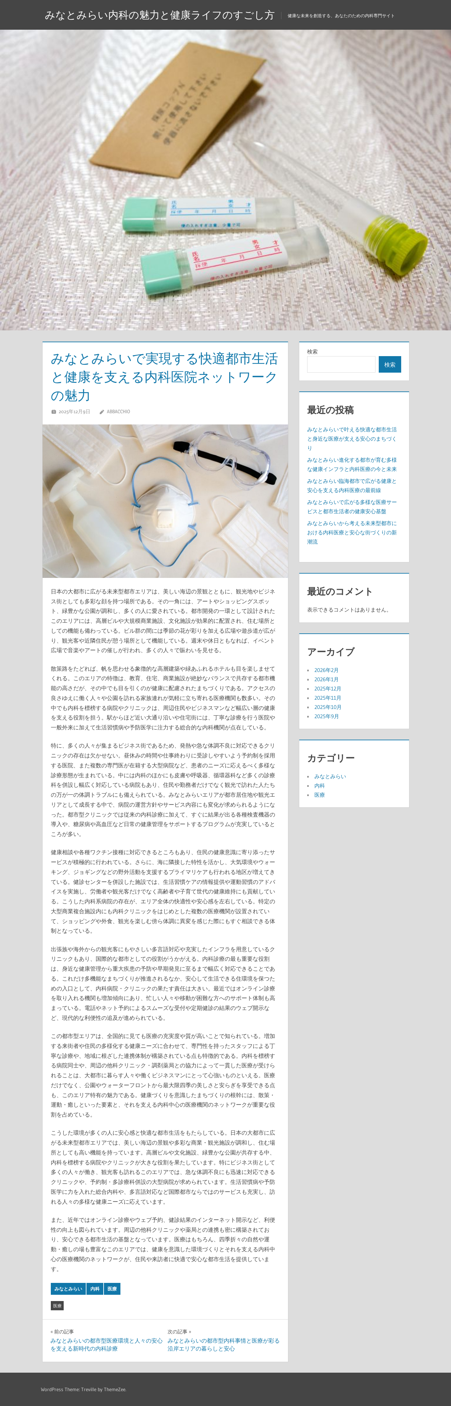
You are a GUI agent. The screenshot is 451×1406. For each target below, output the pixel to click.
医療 (112, 1289)
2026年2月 (326, 670)
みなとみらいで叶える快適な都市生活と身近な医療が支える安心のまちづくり (352, 438)
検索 (312, 351)
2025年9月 (326, 716)
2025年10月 (328, 707)
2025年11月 (327, 697)
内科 (95, 1289)
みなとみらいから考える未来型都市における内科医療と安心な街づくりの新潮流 (352, 532)
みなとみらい (68, 1289)
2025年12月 (327, 688)
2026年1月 (326, 679)
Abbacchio (118, 411)
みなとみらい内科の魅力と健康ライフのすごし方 (163, 14)
